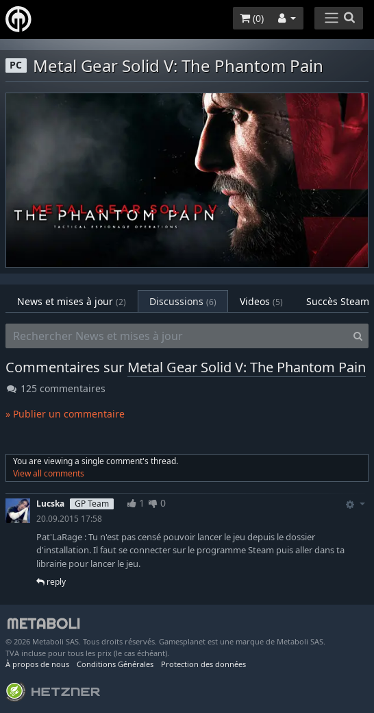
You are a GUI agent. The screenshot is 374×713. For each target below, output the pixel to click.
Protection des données (203, 664)
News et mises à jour (71, 301)
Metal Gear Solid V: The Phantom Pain (246, 367)
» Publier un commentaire (65, 413)
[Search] (358, 336)
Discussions (182, 301)
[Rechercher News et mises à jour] (176, 336)
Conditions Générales (115, 664)
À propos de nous (37, 664)
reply (51, 582)
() (252, 18)
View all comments (48, 473)
